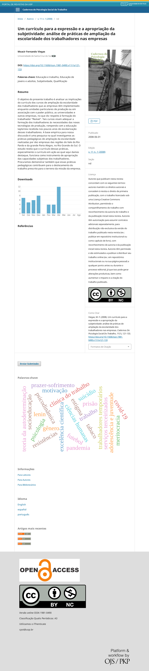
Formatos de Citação (101, 346)
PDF (95, 121)
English (22, 504)
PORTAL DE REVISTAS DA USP (17, 4)
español (22, 509)
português (23, 514)
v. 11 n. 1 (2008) (45, 18)
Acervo (30, 18)
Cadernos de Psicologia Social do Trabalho (45, 9)
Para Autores (24, 479)
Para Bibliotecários (27, 484)
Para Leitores (24, 474)
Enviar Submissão (29, 363)
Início (20, 18)
